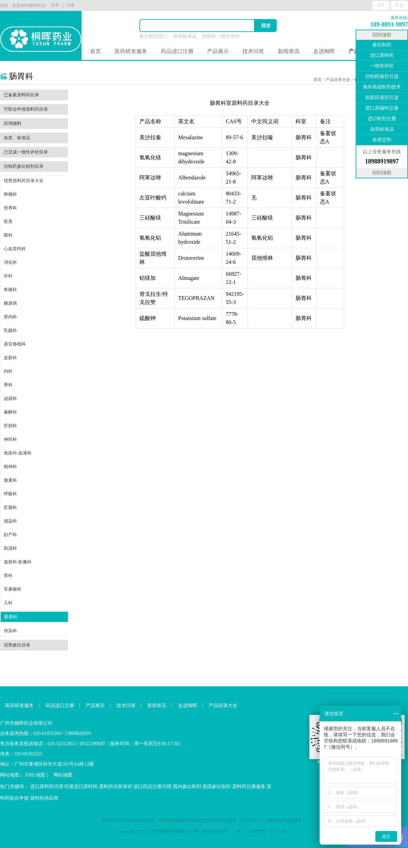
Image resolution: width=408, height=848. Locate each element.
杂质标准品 (185, 36)
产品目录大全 (338, 79)
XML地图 (35, 775)
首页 (95, 51)
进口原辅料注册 (381, 108)
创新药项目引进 (381, 97)
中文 (399, 5)
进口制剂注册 (382, 118)
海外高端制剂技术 (382, 87)
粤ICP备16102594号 (210, 831)
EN (381, 5)
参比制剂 (381, 44)
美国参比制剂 (216, 786)
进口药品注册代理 (152, 786)
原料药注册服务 (249, 786)
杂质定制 (381, 139)
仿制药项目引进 (381, 76)
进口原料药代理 (46, 786)
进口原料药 (382, 55)
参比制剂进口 (153, 36)
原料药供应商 (44, 798)
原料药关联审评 (115, 786)
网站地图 (9, 775)
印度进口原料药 (81, 786)
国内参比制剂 (187, 786)
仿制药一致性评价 (221, 36)
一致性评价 (382, 65)
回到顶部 (381, 34)
